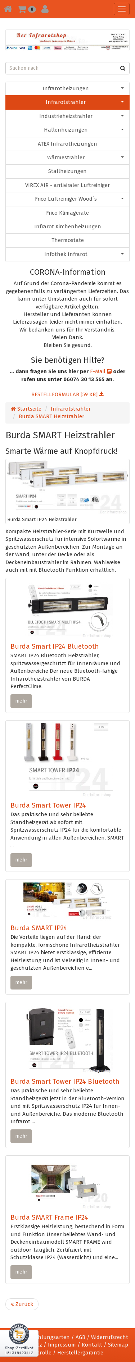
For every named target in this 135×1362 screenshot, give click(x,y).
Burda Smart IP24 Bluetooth (54, 646)
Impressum (62, 1345)
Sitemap (118, 1345)
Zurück (22, 1304)
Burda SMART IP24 (38, 928)
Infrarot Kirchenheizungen (67, 226)
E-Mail (101, 371)
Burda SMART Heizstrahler (51, 416)
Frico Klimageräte (67, 213)
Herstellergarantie (80, 1352)
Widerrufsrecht (109, 1337)
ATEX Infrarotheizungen (67, 144)
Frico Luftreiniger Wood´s (79, 199)
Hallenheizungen (84, 130)
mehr (21, 701)
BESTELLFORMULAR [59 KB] (67, 394)
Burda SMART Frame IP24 (49, 1217)
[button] (27, 9)
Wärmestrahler (85, 157)
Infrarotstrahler (85, 102)
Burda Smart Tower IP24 (48, 805)
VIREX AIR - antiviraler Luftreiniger (67, 185)
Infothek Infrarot (84, 254)
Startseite (26, 409)
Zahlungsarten (51, 1337)
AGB (80, 1337)
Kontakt (92, 1345)
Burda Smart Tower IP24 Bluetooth (65, 1081)
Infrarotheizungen (83, 88)
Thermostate (67, 240)
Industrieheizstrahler (81, 116)
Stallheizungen (67, 171)
